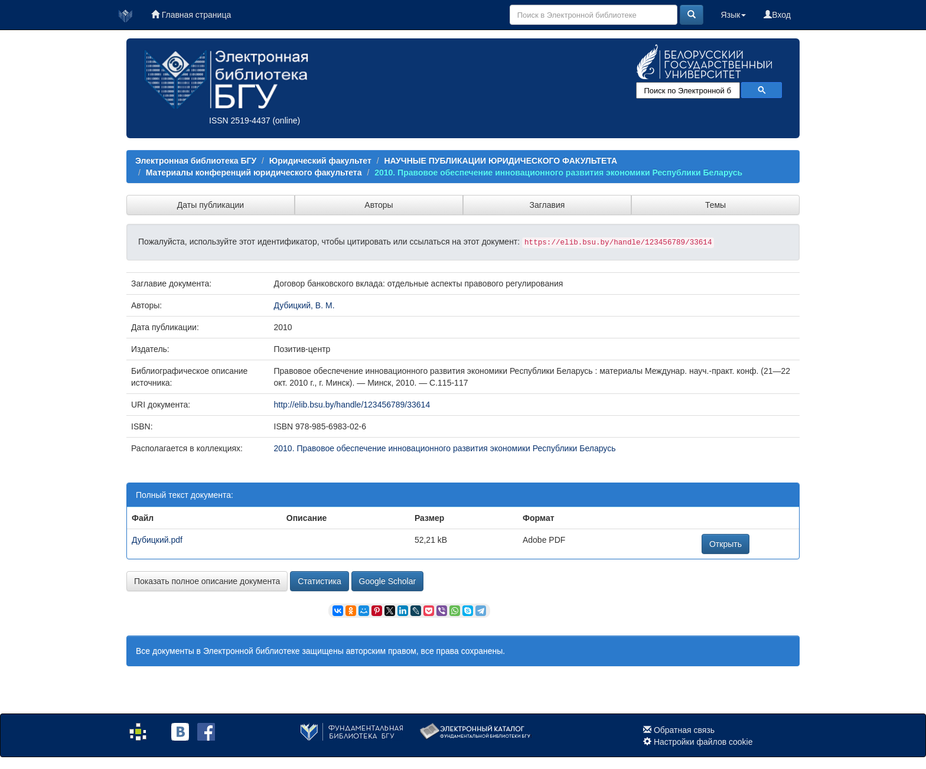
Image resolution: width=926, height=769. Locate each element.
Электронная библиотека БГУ (195, 160)
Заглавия (547, 205)
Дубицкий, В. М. (304, 305)
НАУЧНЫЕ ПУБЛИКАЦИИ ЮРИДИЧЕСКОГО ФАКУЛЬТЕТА (500, 160)
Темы (715, 205)
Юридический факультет (320, 160)
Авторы (378, 205)
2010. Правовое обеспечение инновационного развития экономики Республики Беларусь (558, 172)
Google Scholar (387, 581)
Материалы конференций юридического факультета (254, 172)
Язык (733, 14)
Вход (777, 14)
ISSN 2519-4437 (239, 120)
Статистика (319, 581)
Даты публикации (210, 205)
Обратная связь (684, 730)
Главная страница (191, 14)
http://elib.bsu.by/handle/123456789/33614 (352, 404)
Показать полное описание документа (207, 581)
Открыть (725, 544)
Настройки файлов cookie (703, 742)
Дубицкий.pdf (157, 540)
